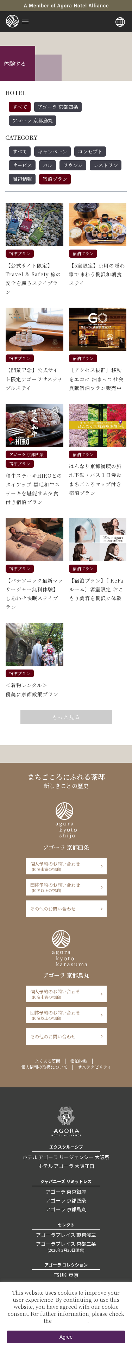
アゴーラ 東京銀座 (66, 1191)
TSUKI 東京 (66, 1274)
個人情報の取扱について (44, 1067)
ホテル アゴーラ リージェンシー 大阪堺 (66, 1157)
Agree (66, 1337)
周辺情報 (22, 178)
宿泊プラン (55, 178)
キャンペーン (52, 151)
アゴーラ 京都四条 (58, 106)
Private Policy (70, 1320)
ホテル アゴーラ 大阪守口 (66, 1165)
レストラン (105, 165)
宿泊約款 (78, 1061)
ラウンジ (73, 165)
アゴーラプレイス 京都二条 (66, 1246)
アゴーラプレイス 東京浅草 (66, 1234)
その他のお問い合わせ (53, 908)
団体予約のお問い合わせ (64, 887)
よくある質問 (47, 1061)
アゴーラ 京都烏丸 (32, 120)
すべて (19, 106)
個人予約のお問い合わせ (64, 866)
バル (47, 165)
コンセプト (90, 151)
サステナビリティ (94, 1067)
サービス (22, 165)
